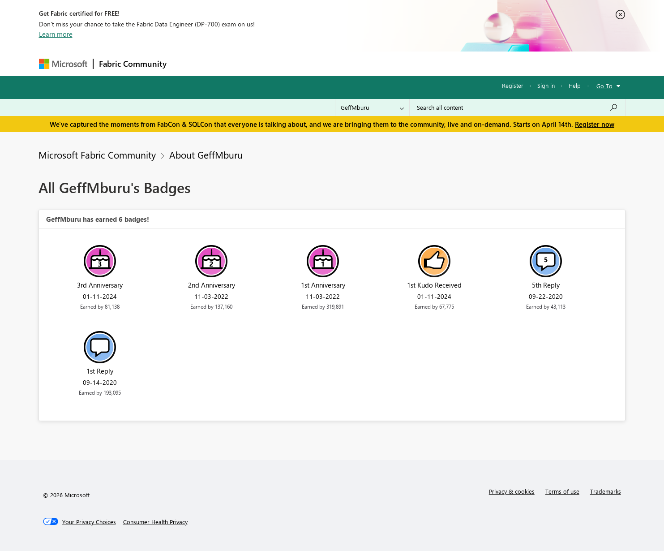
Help (575, 85)
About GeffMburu (206, 154)
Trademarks (605, 491)
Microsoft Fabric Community (97, 154)
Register (512, 85)
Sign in (546, 85)
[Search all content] (517, 107)
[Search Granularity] (372, 107)
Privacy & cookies (512, 491)
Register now (594, 124)
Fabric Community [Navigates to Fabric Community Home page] (133, 63)
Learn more (56, 34)
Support (415, 63)
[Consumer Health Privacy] (155, 522)
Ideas (263, 63)
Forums (187, 63)
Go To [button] (604, 86)
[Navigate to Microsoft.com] (63, 64)
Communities (303, 63)
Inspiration (226, 63)
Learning (377, 63)
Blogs (343, 63)
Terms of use (562, 491)
